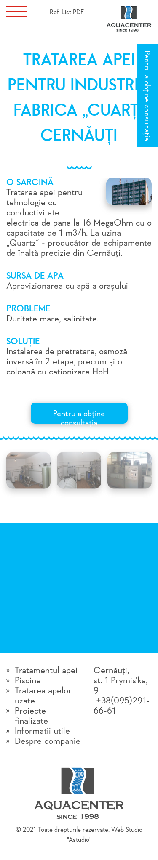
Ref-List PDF (67, 12)
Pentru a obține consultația (146, 95)
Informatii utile (42, 731)
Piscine (28, 680)
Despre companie (47, 741)
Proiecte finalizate (31, 716)
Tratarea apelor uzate (43, 696)
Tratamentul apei (46, 670)
